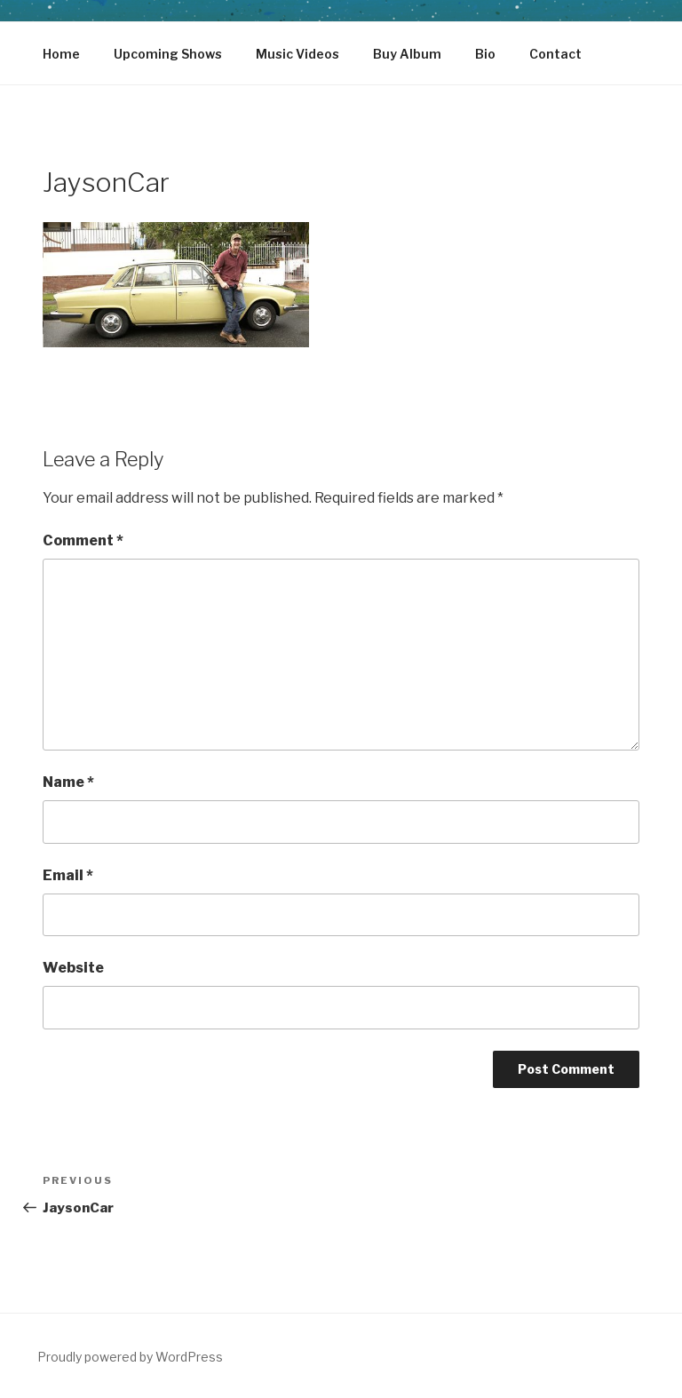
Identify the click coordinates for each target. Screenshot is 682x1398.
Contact (555, 53)
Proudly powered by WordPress (130, 1356)
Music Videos (297, 53)
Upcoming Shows (168, 53)
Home (61, 53)
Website (73, 967)
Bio (485, 53)
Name (68, 782)
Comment (83, 540)
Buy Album (407, 53)
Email (68, 875)
